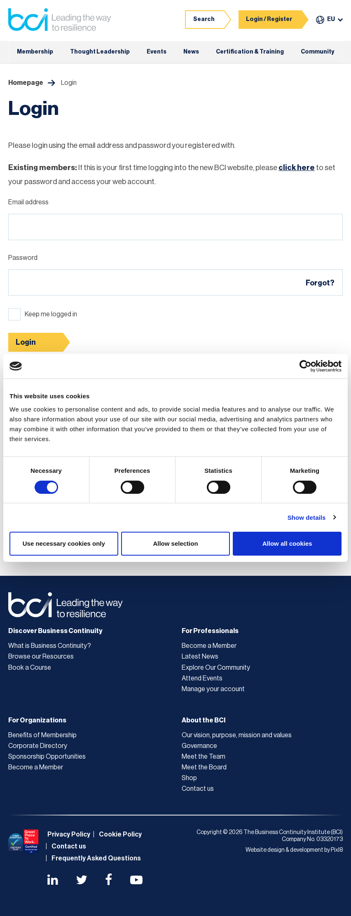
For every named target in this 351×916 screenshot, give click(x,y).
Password (22, 258)
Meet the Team (203, 756)
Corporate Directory (37, 746)
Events (156, 52)
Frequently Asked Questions (96, 858)
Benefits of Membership (42, 735)
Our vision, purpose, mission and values (237, 735)
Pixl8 (337, 850)
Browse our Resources (41, 656)
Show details (307, 517)
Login (26, 342)
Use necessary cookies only (64, 543)
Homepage (25, 82)
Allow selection (175, 543)
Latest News (200, 656)
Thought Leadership (100, 52)
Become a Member (209, 646)
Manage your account (213, 689)
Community (317, 52)
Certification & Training (250, 52)
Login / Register (269, 19)
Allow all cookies (287, 543)
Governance (199, 746)
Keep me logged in (51, 314)
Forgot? (320, 283)
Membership (35, 52)
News (191, 52)
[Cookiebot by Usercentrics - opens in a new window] (305, 366)
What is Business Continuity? (49, 646)
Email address (28, 202)
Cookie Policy (120, 834)
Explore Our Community (216, 667)
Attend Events (202, 678)
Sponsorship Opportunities (47, 756)
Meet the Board (204, 767)
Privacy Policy (68, 834)
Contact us (198, 788)
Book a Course (29, 667)
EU (331, 19)
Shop (189, 778)
